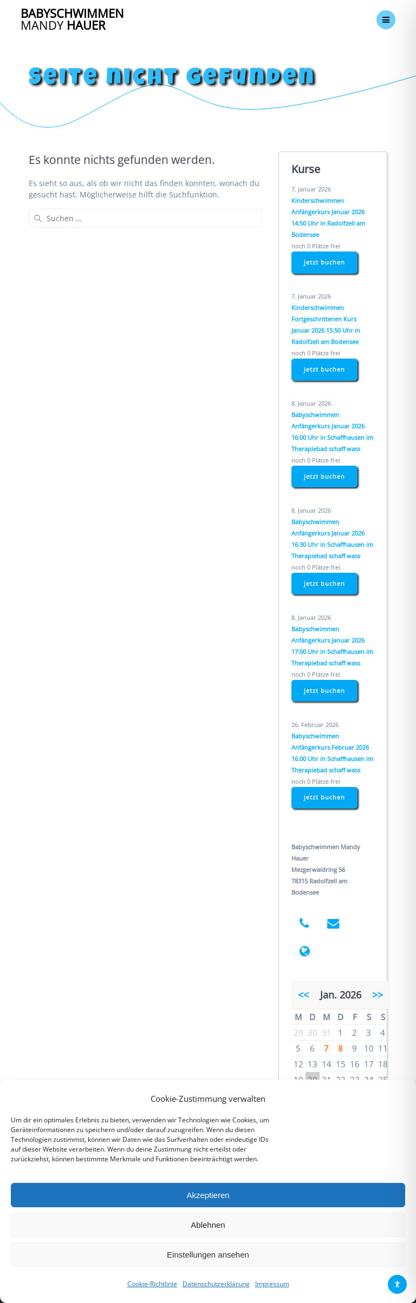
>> (377, 994)
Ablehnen (208, 1224)
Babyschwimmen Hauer (72, 20)
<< (303, 994)
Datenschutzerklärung (216, 1283)
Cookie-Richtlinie (152, 1283)
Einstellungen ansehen (208, 1254)
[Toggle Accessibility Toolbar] (397, 1284)
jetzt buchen (324, 262)
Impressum (272, 1283)
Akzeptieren (207, 1195)
